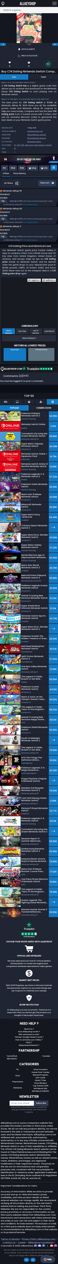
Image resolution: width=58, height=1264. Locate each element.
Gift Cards (40, 1086)
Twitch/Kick (12, 1064)
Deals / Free (40, 1089)
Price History (19, 173)
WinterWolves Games (36, 135)
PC (15, 145)
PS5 (22, 145)
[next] (55, 44)
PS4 (18, 145)
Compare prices (31, 207)
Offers (6, 173)
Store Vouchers (40, 1078)
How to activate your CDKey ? (29, 1048)
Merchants (12, 1067)
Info (14, 77)
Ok (26, 1260)
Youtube (46, 1064)
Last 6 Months (36, 340)
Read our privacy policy (39, 1255)
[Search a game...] (29, 10)
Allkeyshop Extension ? (29, 1054)
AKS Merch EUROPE (40, 1100)
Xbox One (29, 145)
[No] (54, 1255)
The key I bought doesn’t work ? (29, 1045)
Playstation (17, 1090)
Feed (43, 77)
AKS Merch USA (40, 1097)
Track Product (29, 347)
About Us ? (29, 1037)
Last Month (49, 340)
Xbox (17, 1084)
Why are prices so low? (29, 1043)
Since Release (8, 340)
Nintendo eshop (34, 142)
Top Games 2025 (40, 1094)
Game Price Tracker (40, 1081)
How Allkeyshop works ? (29, 1040)
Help (48, 1259)
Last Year (22, 340)
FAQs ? (29, 1051)
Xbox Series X (39, 145)
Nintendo (17, 1096)
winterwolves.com (35, 131)
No (33, 1260)
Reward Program (40, 1083)
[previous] (3, 44)
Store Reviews (40, 1091)
